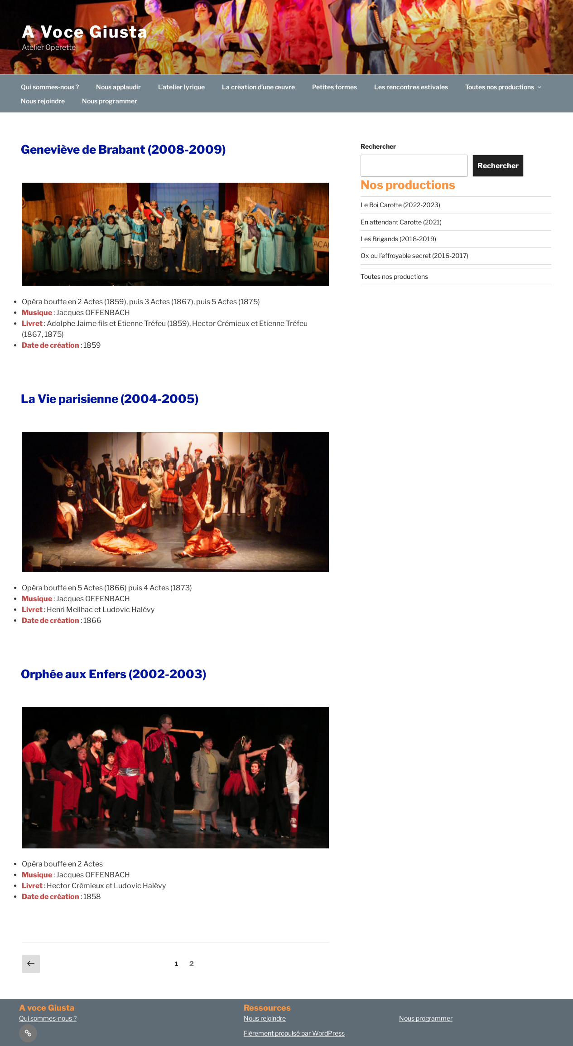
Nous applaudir (118, 87)
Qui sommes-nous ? (50, 87)
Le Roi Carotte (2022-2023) (400, 205)
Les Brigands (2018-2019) (398, 239)
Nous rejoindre (43, 101)
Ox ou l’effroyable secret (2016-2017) (414, 255)
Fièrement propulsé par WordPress (294, 1033)
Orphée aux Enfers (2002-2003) (113, 674)
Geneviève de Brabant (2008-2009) (123, 149)
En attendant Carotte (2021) (401, 222)
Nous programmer (109, 101)
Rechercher (378, 146)
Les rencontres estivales (411, 87)
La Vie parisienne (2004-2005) (109, 399)
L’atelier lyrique (181, 87)
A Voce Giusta (85, 32)
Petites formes (334, 87)
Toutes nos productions (504, 87)
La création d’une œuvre (258, 87)
